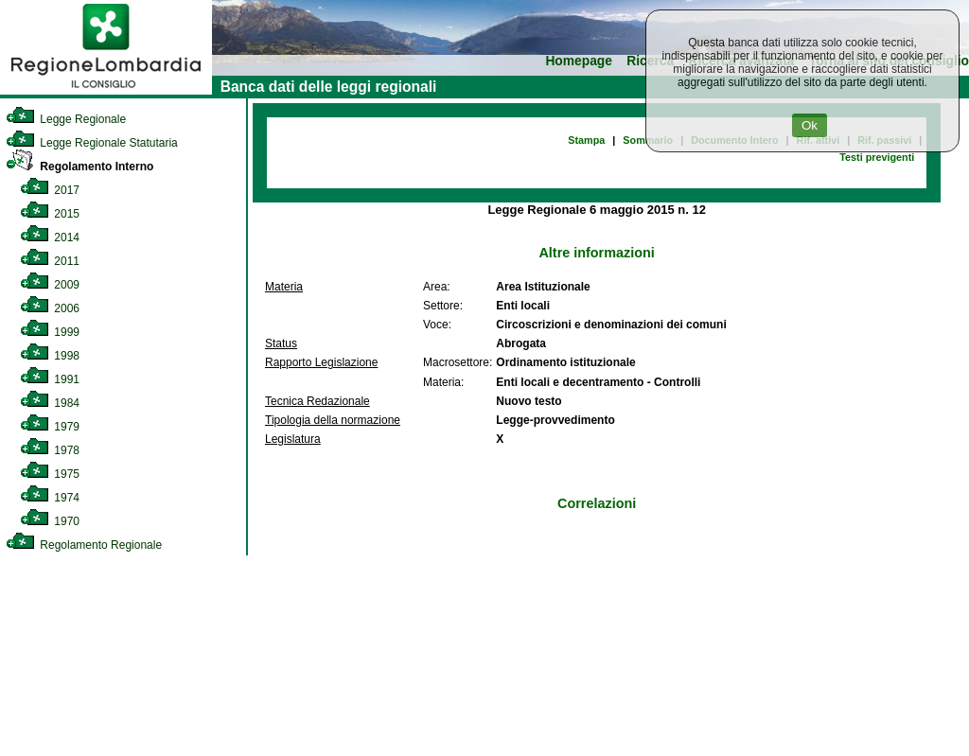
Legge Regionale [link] (66, 119)
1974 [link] (49, 497)
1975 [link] (49, 474)
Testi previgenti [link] (876, 157)
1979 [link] (49, 426)
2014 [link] (49, 237)
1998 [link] (49, 355)
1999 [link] (49, 332)
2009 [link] (49, 284)
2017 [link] (49, 190)
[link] (106, 90)
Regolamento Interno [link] (79, 166)
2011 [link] (49, 261)
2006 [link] (49, 308)
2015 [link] (49, 213)
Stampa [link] (586, 140)
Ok (810, 125)
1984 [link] (49, 403)
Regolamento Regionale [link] (84, 545)
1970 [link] (49, 521)
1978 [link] (49, 450)
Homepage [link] (578, 61)
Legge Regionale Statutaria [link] (92, 142)
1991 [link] (49, 379)
